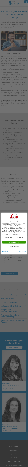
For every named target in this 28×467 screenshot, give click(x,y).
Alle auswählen (15, 242)
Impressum (5, 251)
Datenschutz (22, 251)
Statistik (21, 237)
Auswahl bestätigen (14, 246)
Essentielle (9, 237)
